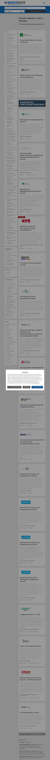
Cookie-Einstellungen (14, 387)
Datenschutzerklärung (35, 382)
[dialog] (25, 380)
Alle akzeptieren (37, 387)
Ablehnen (26, 387)
